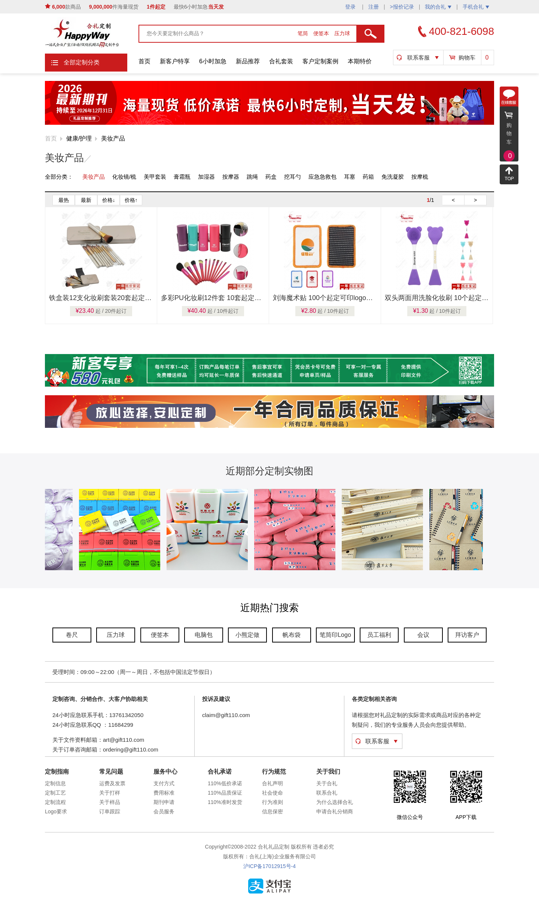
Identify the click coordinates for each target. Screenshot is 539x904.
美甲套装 (155, 176)
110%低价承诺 (225, 783)
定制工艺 (55, 793)
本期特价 (360, 61)
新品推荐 (248, 61)
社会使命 (272, 793)
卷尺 (72, 635)
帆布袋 (292, 635)
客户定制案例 (320, 61)
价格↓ (108, 200)
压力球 (342, 33)
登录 (351, 7)
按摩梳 (419, 176)
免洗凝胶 (392, 176)
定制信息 (55, 783)
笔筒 (304, 33)
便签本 (322, 33)
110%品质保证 (225, 793)
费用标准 (163, 793)
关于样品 (109, 802)
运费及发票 (112, 783)
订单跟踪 (109, 811)
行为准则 (272, 802)
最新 (86, 200)
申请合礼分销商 (334, 811)
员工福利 (379, 635)
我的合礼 (438, 7)
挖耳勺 (292, 176)
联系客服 (418, 57)
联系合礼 (326, 793)
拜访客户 (467, 635)
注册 (373, 7)
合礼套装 (281, 61)
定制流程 (55, 802)
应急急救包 (322, 176)
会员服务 (163, 811)
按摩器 (230, 176)
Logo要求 (56, 811)
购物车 (467, 57)
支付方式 (163, 783)
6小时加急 (212, 61)
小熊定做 (247, 635)
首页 (144, 61)
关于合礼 (326, 783)
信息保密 (272, 811)
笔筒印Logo (335, 635)
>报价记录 (402, 7)
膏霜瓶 (182, 176)
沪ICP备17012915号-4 (269, 866)
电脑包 (204, 635)
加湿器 (206, 176)
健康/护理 (79, 138)
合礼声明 (272, 783)
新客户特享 (175, 61)
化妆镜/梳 (124, 176)
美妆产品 (113, 138)
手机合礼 (476, 7)
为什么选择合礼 (334, 802)
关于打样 (109, 793)
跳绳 (252, 176)
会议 (423, 635)
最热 (63, 200)
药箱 (368, 176)
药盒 (271, 176)
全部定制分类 (82, 62)
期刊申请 (163, 802)
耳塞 (349, 176)
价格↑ (131, 200)
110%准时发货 (225, 802)
